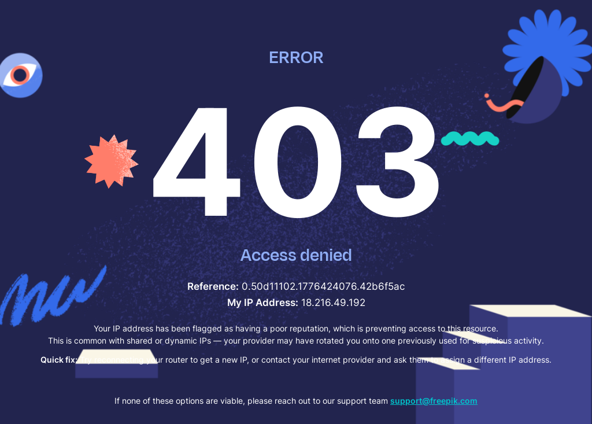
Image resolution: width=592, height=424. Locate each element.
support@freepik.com (434, 400)
